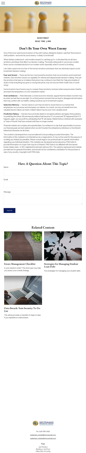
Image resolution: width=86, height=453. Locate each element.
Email (6, 180)
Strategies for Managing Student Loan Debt (61, 265)
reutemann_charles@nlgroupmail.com (43, 438)
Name (6, 167)
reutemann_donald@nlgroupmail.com (43, 435)
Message (7, 192)
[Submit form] (9, 210)
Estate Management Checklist (19, 263)
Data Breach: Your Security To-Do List (22, 309)
